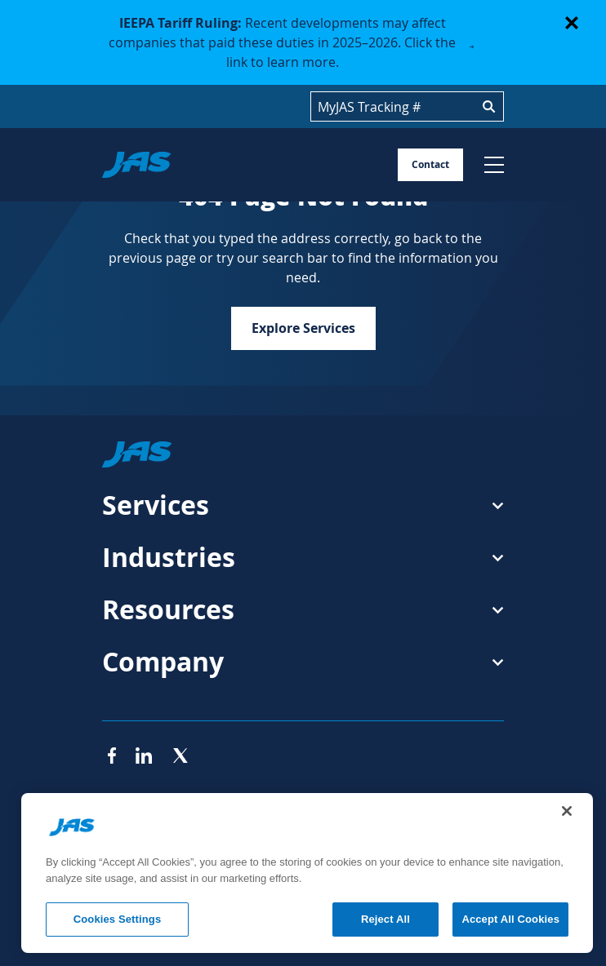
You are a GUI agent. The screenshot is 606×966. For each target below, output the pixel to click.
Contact (430, 164)
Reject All (385, 919)
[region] (307, 873)
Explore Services (303, 328)
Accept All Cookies (510, 919)
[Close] (567, 811)
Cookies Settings (118, 919)
